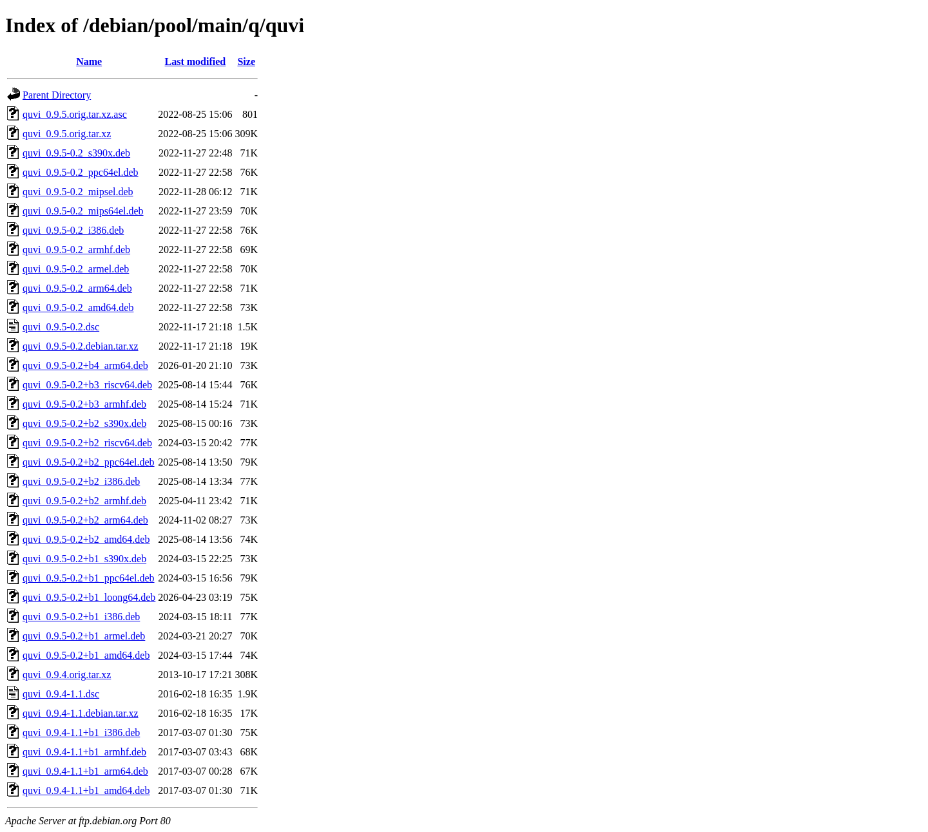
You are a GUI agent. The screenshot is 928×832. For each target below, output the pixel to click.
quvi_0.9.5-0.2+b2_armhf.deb (84, 500)
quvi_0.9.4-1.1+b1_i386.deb (81, 732)
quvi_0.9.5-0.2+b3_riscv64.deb (87, 384)
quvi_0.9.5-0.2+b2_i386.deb (81, 481)
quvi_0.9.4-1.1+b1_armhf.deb (84, 751)
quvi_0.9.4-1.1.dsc (61, 693)
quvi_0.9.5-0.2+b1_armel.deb (84, 635)
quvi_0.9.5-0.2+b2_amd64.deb (86, 539)
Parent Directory (57, 95)
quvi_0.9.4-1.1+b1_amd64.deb (86, 790)
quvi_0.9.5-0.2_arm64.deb (77, 288)
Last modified (195, 61)
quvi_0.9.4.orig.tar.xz (67, 674)
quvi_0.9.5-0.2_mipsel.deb (78, 191)
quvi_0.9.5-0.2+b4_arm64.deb (85, 365)
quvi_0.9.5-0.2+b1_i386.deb (81, 616)
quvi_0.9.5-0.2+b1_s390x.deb (84, 558)
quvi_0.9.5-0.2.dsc (61, 326)
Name (89, 61)
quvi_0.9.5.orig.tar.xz (67, 133)
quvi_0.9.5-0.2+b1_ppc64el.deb (89, 577)
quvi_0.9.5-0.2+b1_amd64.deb (86, 655)
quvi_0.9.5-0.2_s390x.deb (76, 152)
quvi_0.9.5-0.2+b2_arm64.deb (85, 520)
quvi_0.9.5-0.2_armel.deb (76, 268)
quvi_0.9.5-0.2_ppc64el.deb (81, 172)
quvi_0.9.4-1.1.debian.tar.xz (81, 713)
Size (246, 61)
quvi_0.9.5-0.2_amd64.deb (78, 307)
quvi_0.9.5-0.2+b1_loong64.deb (89, 597)
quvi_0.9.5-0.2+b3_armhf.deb (84, 404)
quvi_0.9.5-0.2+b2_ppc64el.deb (89, 462)
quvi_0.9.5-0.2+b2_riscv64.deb (87, 442)
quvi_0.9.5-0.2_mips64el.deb (83, 210)
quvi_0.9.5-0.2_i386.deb (73, 230)
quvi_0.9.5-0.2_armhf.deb (76, 249)
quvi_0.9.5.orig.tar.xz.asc (75, 114)
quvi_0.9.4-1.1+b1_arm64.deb (85, 771)
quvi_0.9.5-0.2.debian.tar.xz (81, 346)
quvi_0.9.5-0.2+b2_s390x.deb (84, 423)
